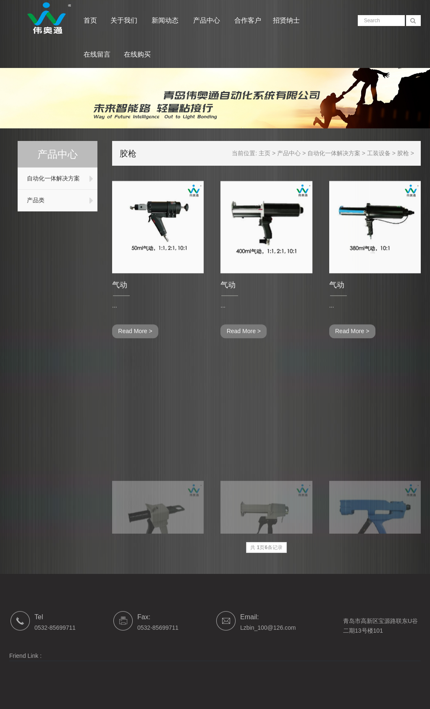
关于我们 (124, 20)
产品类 (34, 200)
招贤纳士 (286, 20)
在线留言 (97, 54)
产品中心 (207, 20)
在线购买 (137, 54)
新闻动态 (166, 20)
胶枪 (408, 153)
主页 (269, 153)
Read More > (135, 343)
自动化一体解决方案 (51, 178)
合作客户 (247, 20)
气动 (119, 297)
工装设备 (384, 153)
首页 (90, 20)
